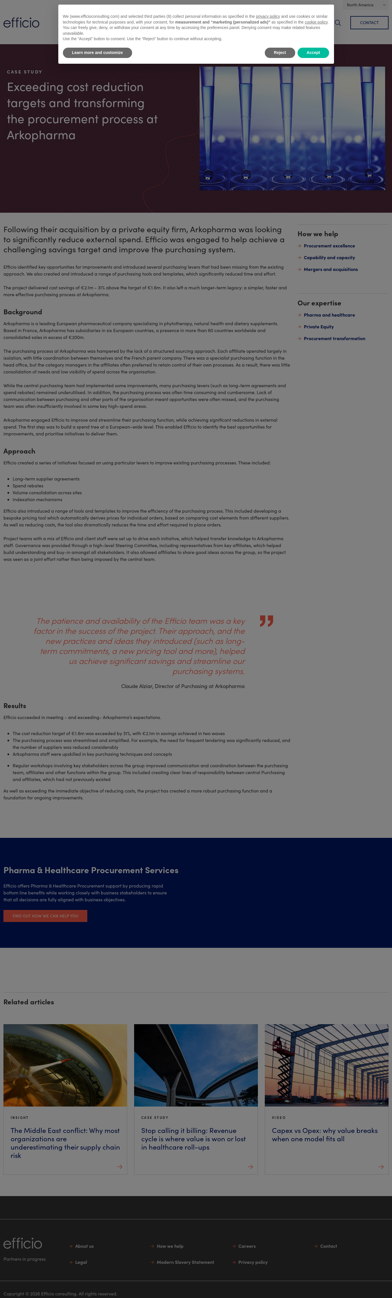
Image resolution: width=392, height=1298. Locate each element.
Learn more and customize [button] (97, 52)
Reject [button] (280, 52)
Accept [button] (313, 52)
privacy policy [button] (268, 16)
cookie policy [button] (316, 22)
